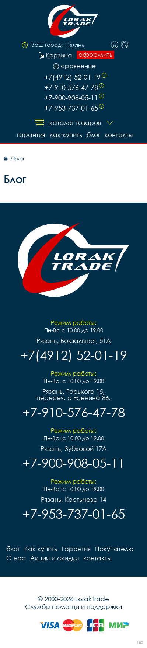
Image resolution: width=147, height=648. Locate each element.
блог (93, 135)
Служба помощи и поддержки (73, 606)
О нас (16, 558)
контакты (119, 135)
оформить (95, 54)
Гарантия (31, 135)
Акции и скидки (54, 558)
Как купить (66, 135)
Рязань (75, 45)
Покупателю (114, 549)
